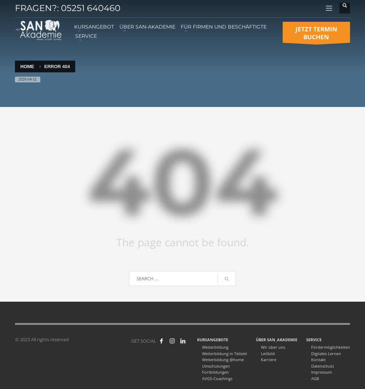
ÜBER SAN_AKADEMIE (276, 339)
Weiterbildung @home (223, 359)
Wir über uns (273, 347)
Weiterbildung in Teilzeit (224, 353)
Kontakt (318, 359)
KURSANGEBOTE (212, 339)
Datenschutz (322, 366)
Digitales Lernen (326, 353)
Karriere (268, 359)
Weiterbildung (215, 347)
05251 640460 (90, 8)
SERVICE (314, 339)
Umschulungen (216, 366)
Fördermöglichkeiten (330, 347)
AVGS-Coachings (217, 378)
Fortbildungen (215, 372)
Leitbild (268, 353)
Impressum (321, 372)
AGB (315, 378)
